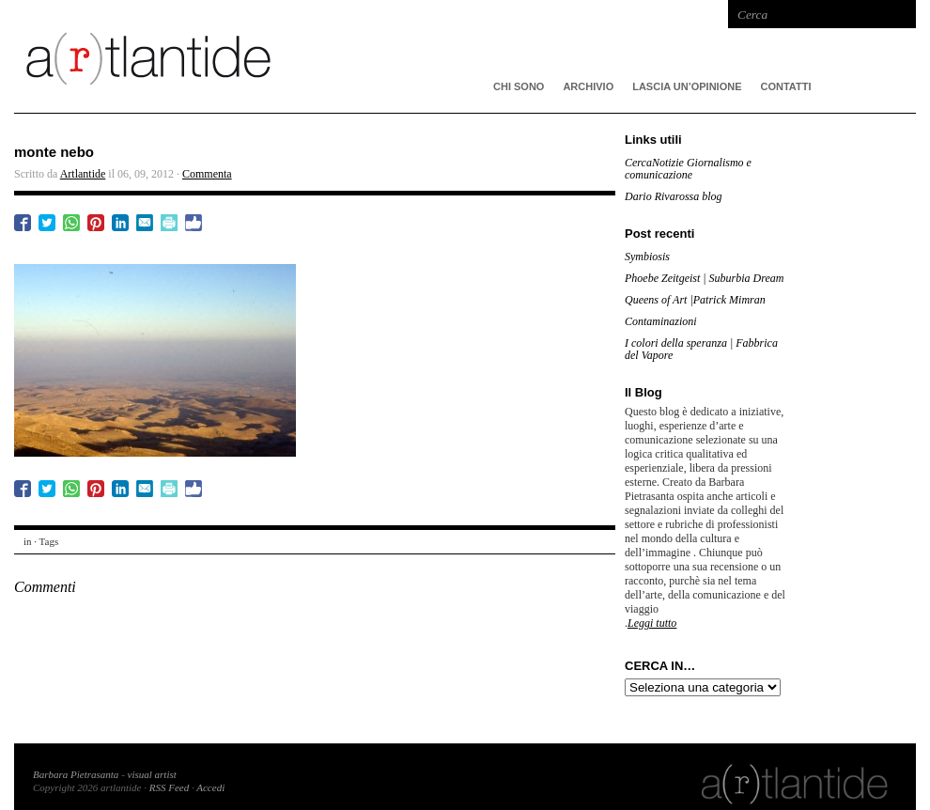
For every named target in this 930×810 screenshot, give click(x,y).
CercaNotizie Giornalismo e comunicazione (688, 168)
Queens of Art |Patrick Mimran (695, 299)
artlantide (296, 56)
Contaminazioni (661, 321)
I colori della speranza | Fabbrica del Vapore (701, 349)
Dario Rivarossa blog (673, 196)
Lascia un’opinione (686, 86)
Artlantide (83, 173)
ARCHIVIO (588, 86)
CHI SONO (518, 86)
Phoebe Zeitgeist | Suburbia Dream (704, 278)
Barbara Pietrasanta (75, 774)
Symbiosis (647, 256)
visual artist (152, 774)
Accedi (210, 787)
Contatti (786, 86)
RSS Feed (169, 787)
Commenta (207, 173)
